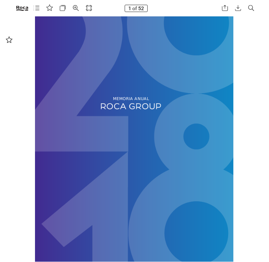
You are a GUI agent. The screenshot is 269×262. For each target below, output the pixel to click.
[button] (36, 8)
